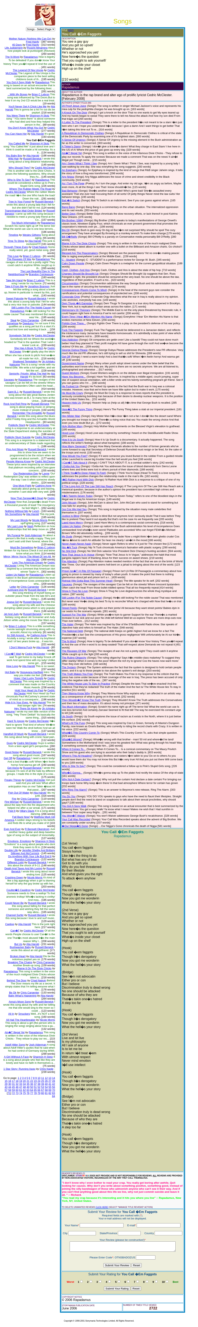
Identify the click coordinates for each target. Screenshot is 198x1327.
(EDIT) (71, 30)
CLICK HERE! (102, 1207)
